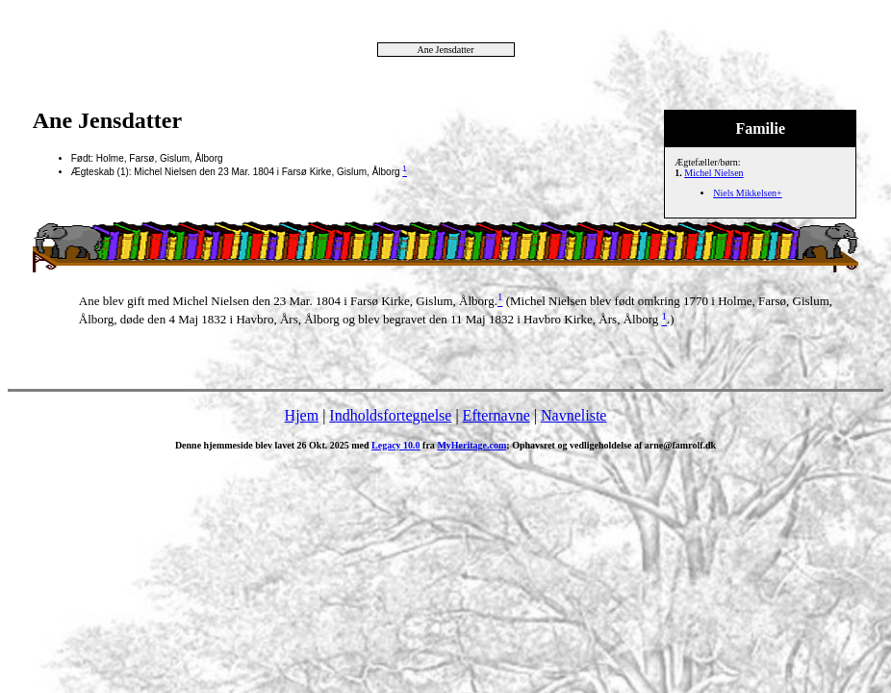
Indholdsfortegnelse (390, 415)
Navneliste (573, 415)
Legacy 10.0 (395, 445)
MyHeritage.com (471, 445)
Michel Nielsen (713, 172)
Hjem (302, 415)
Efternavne (496, 415)
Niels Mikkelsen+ (747, 193)
